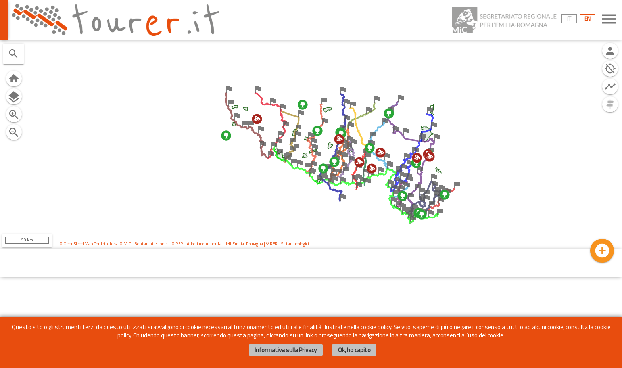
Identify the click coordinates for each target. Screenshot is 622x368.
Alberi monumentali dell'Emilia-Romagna (225, 244)
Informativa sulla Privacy (286, 350)
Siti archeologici (295, 244)
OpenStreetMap (78, 244)
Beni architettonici (151, 244)
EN (587, 18)
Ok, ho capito (354, 350)
